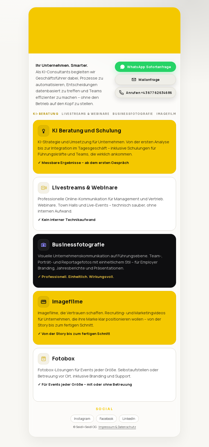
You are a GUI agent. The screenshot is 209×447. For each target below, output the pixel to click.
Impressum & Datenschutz (117, 427)
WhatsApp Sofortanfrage (145, 66)
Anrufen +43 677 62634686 (145, 92)
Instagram (82, 418)
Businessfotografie (133, 114)
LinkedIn (128, 418)
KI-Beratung (46, 114)
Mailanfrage (145, 79)
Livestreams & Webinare (85, 114)
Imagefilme (167, 114)
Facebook (106, 418)
